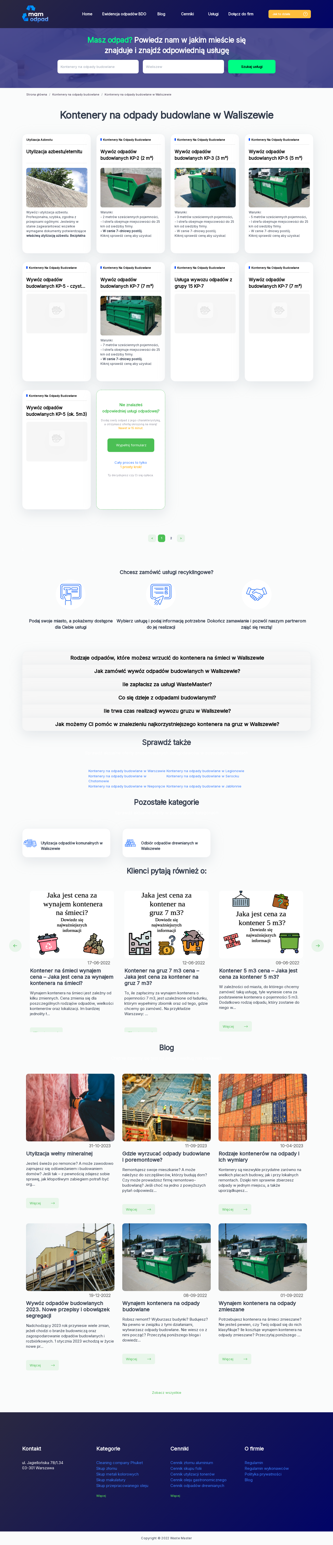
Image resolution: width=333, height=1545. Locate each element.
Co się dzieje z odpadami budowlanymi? (167, 698)
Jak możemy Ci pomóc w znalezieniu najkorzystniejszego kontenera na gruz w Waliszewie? (167, 724)
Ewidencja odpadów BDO (124, 14)
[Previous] (152, 538)
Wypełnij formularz (131, 445)
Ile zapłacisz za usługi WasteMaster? (167, 684)
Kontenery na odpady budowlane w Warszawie (126, 771)
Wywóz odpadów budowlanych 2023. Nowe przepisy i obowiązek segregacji (68, 1309)
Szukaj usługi (251, 67)
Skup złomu (106, 1468)
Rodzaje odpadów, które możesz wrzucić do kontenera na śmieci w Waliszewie (167, 658)
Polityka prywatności (263, 1474)
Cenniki (187, 14)
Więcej (235, 1026)
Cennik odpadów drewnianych (197, 1485)
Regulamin (254, 1462)
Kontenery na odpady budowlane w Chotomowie (117, 778)
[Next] (181, 538)
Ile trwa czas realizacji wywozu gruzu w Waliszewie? (167, 711)
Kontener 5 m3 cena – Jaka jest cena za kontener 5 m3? (258, 974)
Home (87, 14)
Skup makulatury (110, 1479)
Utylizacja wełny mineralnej (59, 1153)
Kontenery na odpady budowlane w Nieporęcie (126, 786)
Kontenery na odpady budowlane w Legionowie (205, 771)
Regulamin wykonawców (267, 1468)
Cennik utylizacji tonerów (192, 1474)
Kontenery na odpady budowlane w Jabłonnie (203, 786)
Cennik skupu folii (186, 1468)
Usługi (213, 14)
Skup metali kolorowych (117, 1474)
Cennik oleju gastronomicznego (198, 1479)
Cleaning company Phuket (119, 1462)
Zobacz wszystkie (166, 1392)
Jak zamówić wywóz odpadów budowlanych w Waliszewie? (167, 671)
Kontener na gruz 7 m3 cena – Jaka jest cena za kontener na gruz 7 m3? (161, 977)
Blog (161, 14)
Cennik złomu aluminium (191, 1462)
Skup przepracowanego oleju (122, 1485)
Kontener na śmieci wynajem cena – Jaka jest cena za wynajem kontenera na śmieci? (71, 977)
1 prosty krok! (131, 467)
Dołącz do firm (240, 14)
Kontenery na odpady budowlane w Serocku (202, 776)
